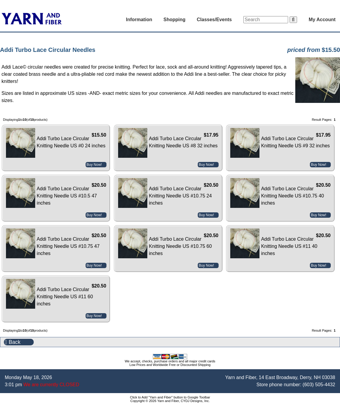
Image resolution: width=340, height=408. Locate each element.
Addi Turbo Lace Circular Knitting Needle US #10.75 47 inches (68, 246)
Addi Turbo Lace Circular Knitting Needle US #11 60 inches (65, 296)
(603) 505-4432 (319, 384)
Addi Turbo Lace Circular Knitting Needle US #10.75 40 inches (292, 195)
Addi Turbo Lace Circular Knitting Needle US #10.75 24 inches (180, 195)
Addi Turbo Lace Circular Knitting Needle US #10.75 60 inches (180, 246)
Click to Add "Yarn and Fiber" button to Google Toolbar (170, 397)
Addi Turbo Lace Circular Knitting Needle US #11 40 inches (289, 246)
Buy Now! (94, 165)
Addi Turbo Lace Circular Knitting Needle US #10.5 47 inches (67, 195)
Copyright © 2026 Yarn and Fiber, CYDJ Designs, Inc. (170, 401)
